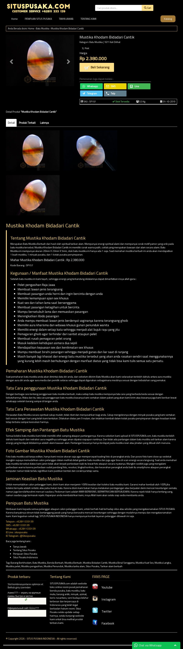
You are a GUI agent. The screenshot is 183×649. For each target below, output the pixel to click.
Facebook (103, 623)
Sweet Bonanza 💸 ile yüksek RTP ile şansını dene (26, 601)
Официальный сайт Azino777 (23, 608)
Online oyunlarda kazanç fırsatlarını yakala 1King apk (26, 613)
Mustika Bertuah (73, 562)
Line (134, 86)
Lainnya (44, 123)
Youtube (102, 587)
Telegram (89, 93)
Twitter (102, 611)
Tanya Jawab (19, 546)
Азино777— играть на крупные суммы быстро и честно (24, 594)
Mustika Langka (163, 562)
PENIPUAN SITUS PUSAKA (38, 19)
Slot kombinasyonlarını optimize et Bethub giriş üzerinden (25, 585)
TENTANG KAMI (88, 19)
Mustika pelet (13, 566)
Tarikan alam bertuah (111, 566)
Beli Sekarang (96, 67)
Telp (110, 93)
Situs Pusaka (92, 566)
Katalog (168, 19)
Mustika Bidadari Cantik (95, 562)
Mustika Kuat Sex (145, 562)
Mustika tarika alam (75, 566)
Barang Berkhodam (21, 562)
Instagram (104, 599)
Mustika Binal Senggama (122, 562)
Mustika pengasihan (32, 566)
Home (14, 19)
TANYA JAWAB (66, 19)
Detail (11, 123)
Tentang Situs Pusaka (24, 550)
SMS (111, 86)
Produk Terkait (27, 123)
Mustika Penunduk (53, 566)
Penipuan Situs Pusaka (25, 554)
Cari (147, 8)
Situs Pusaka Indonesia (25, 557)
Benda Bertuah (55, 562)
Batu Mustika (42, 28)
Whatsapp (90, 86)
